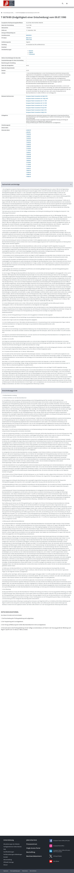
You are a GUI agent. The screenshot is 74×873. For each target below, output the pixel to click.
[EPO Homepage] (8, 3)
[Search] (62, 3)
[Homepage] (1, 12)
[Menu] (67, 3)
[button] (37, 184)
